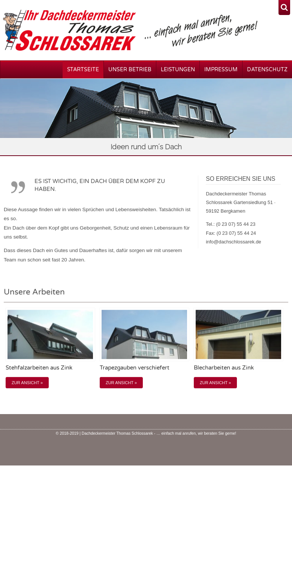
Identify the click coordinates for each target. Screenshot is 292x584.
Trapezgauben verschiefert (134, 364)
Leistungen (178, 69)
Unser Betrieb (129, 69)
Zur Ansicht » (27, 379)
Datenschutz (267, 69)
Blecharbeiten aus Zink (224, 364)
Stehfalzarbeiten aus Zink (39, 364)
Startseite (83, 69)
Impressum (221, 69)
